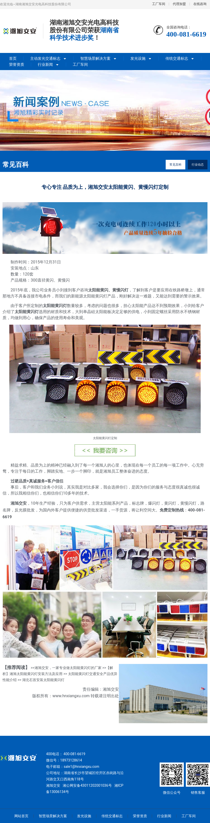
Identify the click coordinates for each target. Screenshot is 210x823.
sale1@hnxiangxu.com (81, 767)
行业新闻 (48, 65)
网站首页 (21, 816)
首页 (13, 58)
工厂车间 (80, 64)
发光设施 (141, 58)
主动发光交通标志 (48, 58)
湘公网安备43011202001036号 (87, 785)
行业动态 (198, 164)
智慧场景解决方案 (98, 58)
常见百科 (175, 164)
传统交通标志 (179, 58)
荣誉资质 (16, 64)
